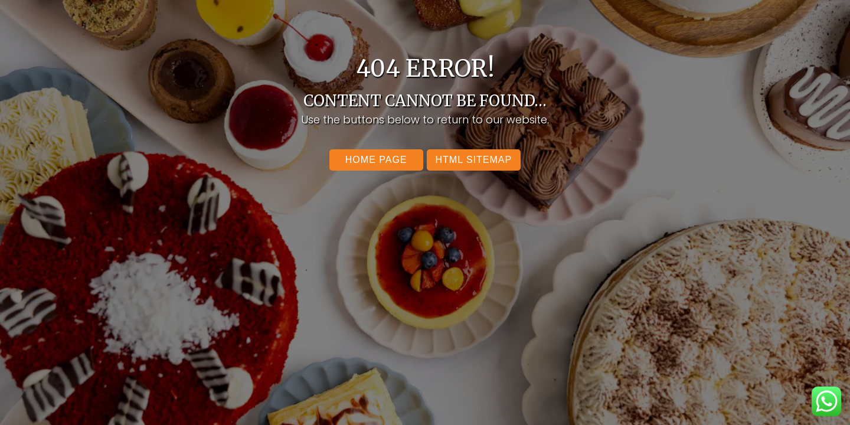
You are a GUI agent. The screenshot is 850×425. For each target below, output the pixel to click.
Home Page (376, 160)
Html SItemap (474, 160)
